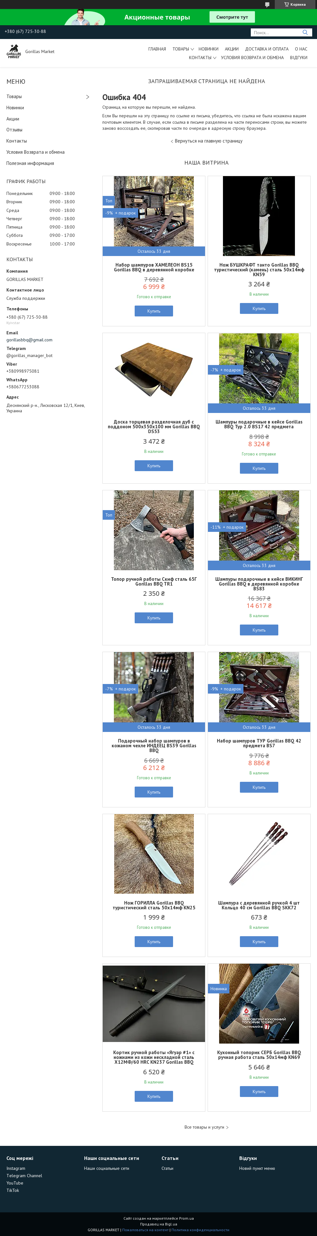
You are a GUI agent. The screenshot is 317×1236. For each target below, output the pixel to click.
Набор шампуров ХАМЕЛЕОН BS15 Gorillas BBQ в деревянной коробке (154, 267)
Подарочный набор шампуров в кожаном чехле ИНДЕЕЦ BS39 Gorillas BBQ (154, 745)
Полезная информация (30, 163)
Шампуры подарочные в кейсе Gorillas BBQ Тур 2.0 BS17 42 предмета (259, 424)
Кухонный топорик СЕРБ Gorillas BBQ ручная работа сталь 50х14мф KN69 (259, 1055)
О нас (301, 49)
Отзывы (14, 130)
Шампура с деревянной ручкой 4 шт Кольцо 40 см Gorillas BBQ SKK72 (259, 905)
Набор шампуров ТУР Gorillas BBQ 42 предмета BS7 (259, 743)
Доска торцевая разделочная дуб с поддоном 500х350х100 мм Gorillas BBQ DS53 (154, 426)
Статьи (167, 1168)
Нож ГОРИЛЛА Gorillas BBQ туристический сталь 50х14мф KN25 (154, 905)
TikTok (12, 1190)
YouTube (14, 1183)
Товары (180, 49)
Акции (232, 49)
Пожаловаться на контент (145, 1229)
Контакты (200, 57)
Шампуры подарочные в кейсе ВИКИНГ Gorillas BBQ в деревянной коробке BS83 (259, 584)
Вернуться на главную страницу (208, 141)
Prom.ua (186, 1218)
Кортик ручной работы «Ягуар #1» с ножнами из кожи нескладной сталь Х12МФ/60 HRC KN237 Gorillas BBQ (153, 1057)
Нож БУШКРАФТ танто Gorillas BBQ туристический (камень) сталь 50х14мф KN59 (259, 269)
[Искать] (305, 32)
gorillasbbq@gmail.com (29, 340)
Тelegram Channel (24, 1175)
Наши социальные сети (106, 1168)
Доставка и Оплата (267, 49)
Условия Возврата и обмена (35, 152)
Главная (157, 49)
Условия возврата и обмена (252, 57)
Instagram (15, 1168)
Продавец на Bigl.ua (158, 1224)
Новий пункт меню (257, 1168)
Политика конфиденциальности (200, 1229)
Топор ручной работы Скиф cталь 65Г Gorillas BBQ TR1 (154, 581)
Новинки (208, 49)
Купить (153, 311)
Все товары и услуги (204, 1127)
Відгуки (298, 57)
